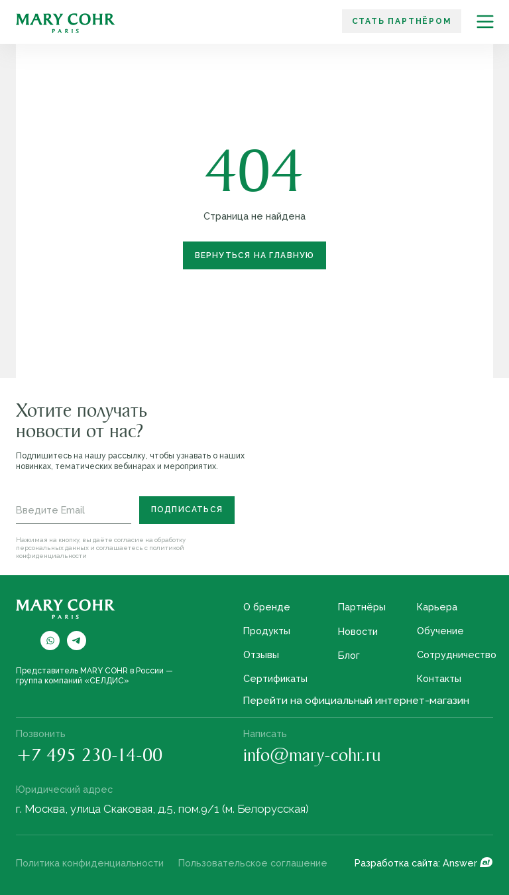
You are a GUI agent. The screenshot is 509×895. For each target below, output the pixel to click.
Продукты (266, 630)
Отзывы (261, 654)
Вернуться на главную (255, 255)
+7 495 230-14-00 (89, 757)
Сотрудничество (456, 654)
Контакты (439, 678)
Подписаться (187, 509)
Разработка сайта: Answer (416, 862)
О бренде (266, 606)
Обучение (440, 630)
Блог (349, 655)
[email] (73, 510)
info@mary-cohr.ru (312, 757)
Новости (358, 631)
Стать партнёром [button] (402, 21)
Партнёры (362, 606)
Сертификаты (275, 678)
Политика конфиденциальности (90, 862)
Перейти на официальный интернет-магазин (356, 700)
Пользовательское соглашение (252, 862)
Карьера (437, 606)
